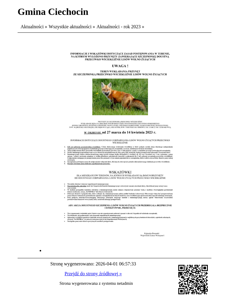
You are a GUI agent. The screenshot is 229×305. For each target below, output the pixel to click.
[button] (120, 250)
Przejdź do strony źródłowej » (93, 273)
